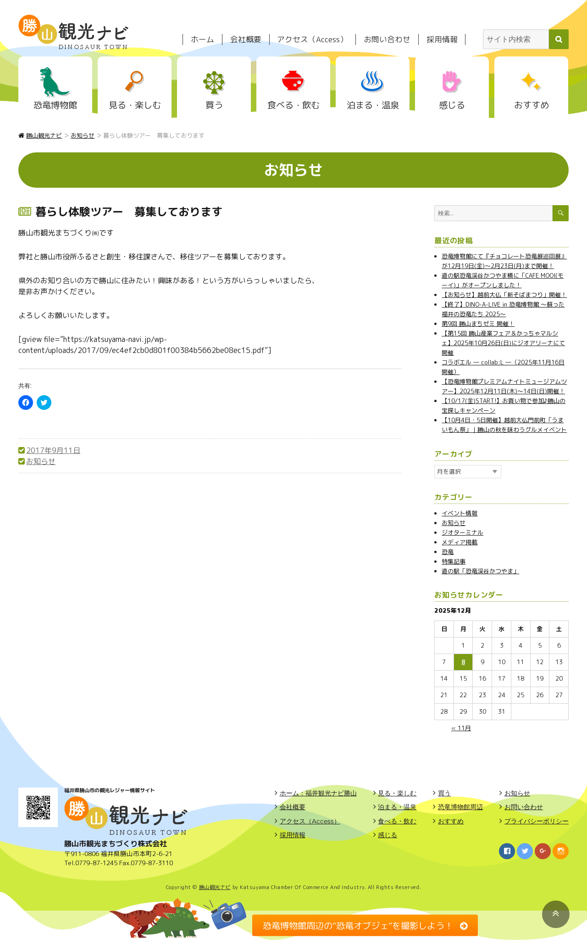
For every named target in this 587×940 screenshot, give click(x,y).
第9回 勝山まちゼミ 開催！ (478, 323)
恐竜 (448, 552)
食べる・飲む (293, 105)
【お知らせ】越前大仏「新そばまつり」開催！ (504, 295)
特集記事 (453, 561)
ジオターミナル (462, 532)
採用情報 (442, 39)
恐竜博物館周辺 (460, 807)
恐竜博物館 (55, 105)
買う (214, 105)
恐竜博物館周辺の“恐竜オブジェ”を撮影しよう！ (358, 925)
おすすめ (531, 105)
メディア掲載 (459, 542)
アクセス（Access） (312, 39)
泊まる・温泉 (373, 105)
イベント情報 (459, 513)
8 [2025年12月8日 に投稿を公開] (463, 662)
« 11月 (461, 728)
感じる (452, 105)
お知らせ (40, 461)
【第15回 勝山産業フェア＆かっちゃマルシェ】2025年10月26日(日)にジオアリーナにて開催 (503, 343)
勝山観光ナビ (215, 887)
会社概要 (245, 39)
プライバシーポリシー (536, 821)
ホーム (202, 39)
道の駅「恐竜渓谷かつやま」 (480, 571)
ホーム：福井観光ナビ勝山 (318, 793)
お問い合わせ (387, 39)
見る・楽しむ (135, 105)
